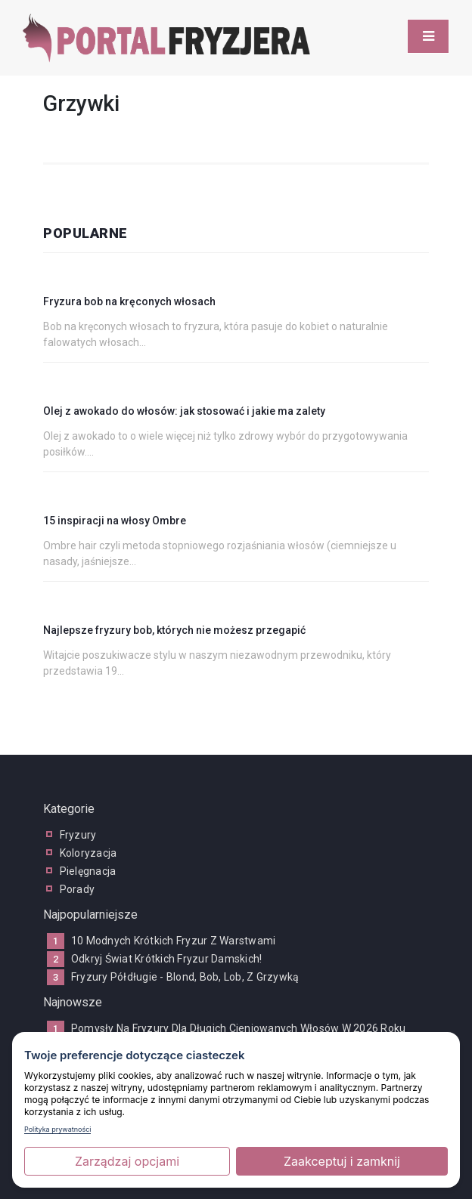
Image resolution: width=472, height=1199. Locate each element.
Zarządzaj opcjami (127, 1161)
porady (77, 889)
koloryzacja (88, 853)
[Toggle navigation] (428, 36)
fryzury (78, 835)
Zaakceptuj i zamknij (342, 1161)
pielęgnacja (88, 871)
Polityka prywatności (57, 1129)
